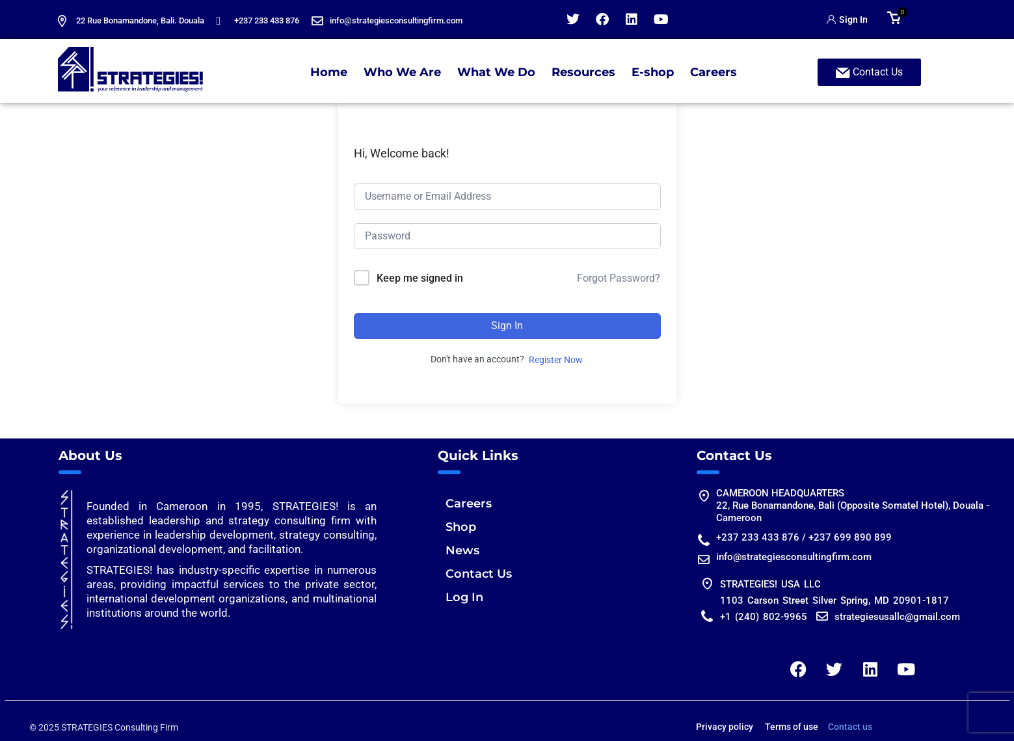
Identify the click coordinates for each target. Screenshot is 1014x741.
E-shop (653, 72)
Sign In (507, 325)
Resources (583, 72)
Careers (713, 72)
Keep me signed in (420, 278)
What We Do (496, 72)
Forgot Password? (618, 278)
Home (328, 72)
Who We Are (402, 72)
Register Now (556, 360)
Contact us (850, 726)
